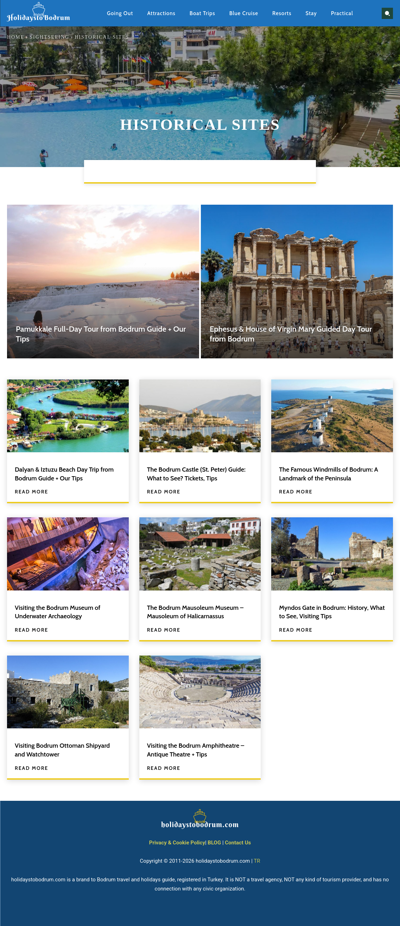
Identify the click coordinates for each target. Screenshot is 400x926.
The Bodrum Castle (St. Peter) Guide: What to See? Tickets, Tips (196, 473)
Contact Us (238, 841)
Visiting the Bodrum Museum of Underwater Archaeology (62, 611)
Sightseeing (49, 37)
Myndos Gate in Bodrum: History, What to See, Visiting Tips (329, 611)
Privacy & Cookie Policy (177, 841)
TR (257, 859)
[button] (387, 13)
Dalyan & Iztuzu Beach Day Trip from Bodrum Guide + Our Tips (61, 473)
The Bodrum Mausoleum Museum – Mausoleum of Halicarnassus (198, 611)
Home (15, 37)
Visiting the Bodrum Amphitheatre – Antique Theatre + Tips (198, 748)
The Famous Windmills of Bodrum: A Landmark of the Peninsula (331, 473)
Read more (31, 491)
